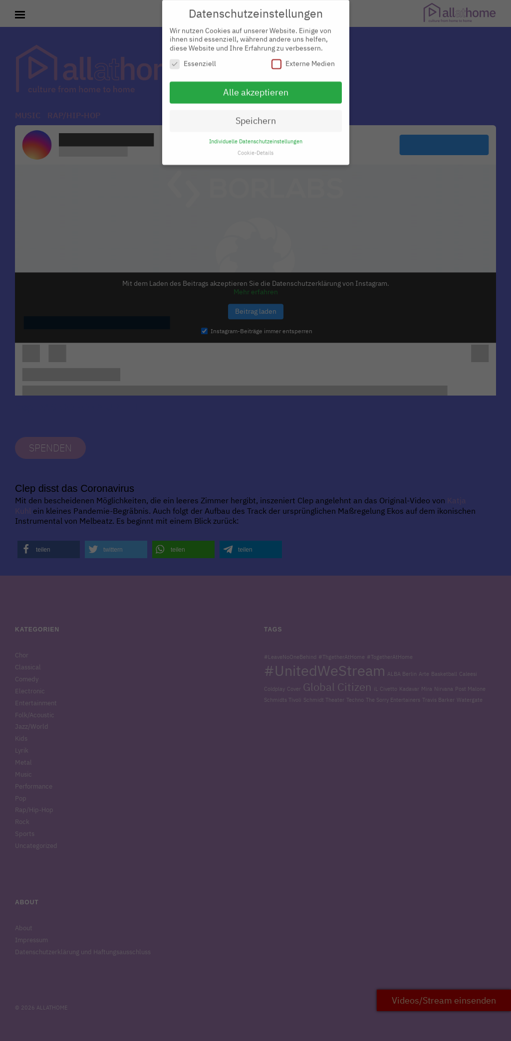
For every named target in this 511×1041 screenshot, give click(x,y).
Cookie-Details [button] (255, 148)
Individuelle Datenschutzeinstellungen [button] (255, 136)
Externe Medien (303, 59)
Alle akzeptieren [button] (255, 88)
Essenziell (193, 59)
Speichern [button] (256, 116)
